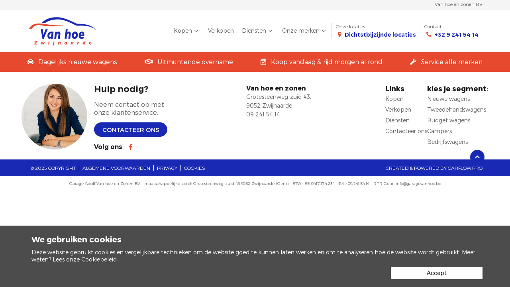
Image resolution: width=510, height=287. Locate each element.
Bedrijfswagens (447, 141)
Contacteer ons (130, 129)
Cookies (194, 168)
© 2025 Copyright (53, 168)
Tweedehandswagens (456, 109)
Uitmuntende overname (195, 61)
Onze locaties (376, 31)
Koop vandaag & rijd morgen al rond (326, 61)
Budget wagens (448, 120)
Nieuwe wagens (448, 98)
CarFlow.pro (465, 168)
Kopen (187, 30)
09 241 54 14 (263, 114)
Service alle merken (452, 61)
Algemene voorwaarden (116, 168)
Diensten (258, 30)
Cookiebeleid (99, 259)
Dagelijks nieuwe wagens (77, 61)
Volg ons (108, 147)
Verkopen (221, 30)
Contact (451, 31)
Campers (439, 131)
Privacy (167, 168)
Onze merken (305, 30)
